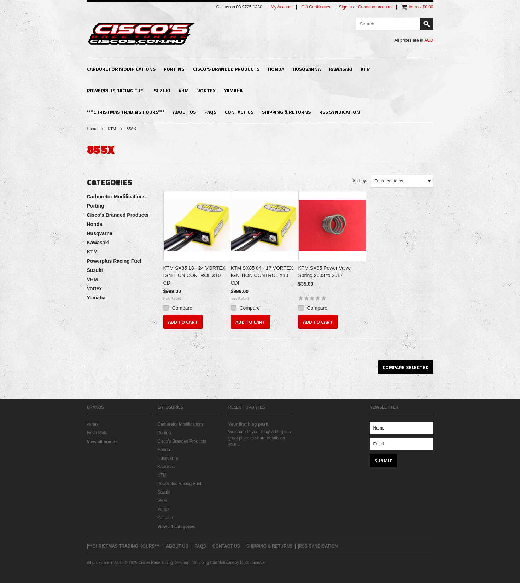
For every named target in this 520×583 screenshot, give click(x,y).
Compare (182, 308)
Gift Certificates (315, 7)
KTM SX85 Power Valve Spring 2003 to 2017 (324, 271)
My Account (282, 7)
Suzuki (162, 90)
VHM (184, 90)
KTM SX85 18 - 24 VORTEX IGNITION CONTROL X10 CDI (194, 275)
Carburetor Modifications (121, 68)
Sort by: (359, 180)
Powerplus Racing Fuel (116, 90)
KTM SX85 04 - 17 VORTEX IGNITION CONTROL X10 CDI (262, 275)
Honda (276, 68)
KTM (366, 68)
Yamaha (233, 90)
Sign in (345, 7)
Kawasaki (340, 68)
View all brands (102, 441)
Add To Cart (183, 322)
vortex (93, 424)
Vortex (206, 90)
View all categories (176, 526)
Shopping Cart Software (213, 562)
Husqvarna (307, 68)
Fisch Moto (97, 432)
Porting (174, 68)
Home (92, 129)
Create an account (375, 7)
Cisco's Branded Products (226, 68)
